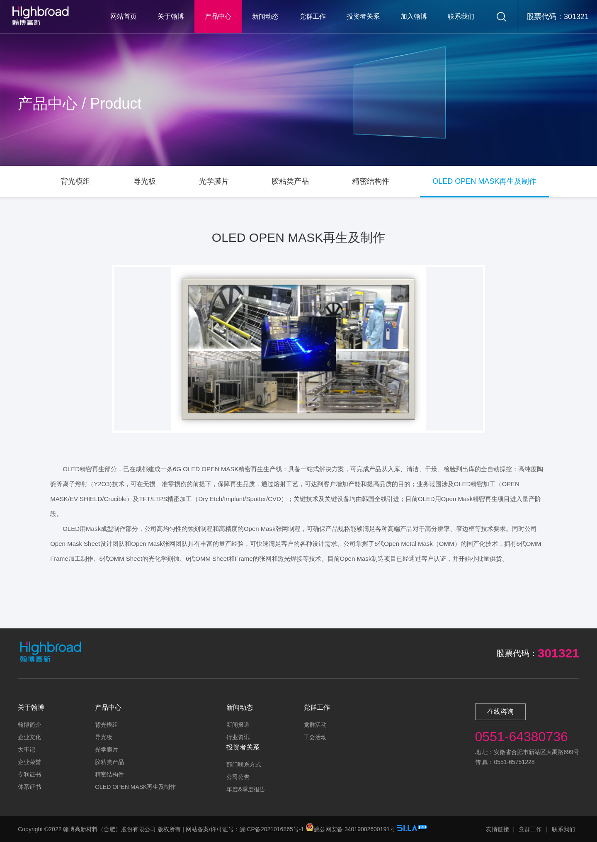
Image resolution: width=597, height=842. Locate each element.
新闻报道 (238, 724)
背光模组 (106, 724)
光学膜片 (106, 749)
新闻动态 (265, 16)
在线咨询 (500, 711)
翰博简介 (29, 724)
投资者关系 (363, 16)
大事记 (26, 749)
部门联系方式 (243, 764)
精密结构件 (109, 774)
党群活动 (315, 724)
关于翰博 (171, 16)
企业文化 (29, 737)
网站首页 (123, 16)
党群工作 (312, 16)
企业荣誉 (29, 762)
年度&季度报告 (245, 789)
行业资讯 (238, 737)
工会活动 (315, 737)
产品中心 (218, 16)
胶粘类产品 (109, 762)
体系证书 (29, 787)
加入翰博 (413, 16)
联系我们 (461, 16)
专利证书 (29, 774)
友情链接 (497, 829)
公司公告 (238, 777)
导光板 (103, 737)
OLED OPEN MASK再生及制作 (135, 787)
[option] (298, 349)
